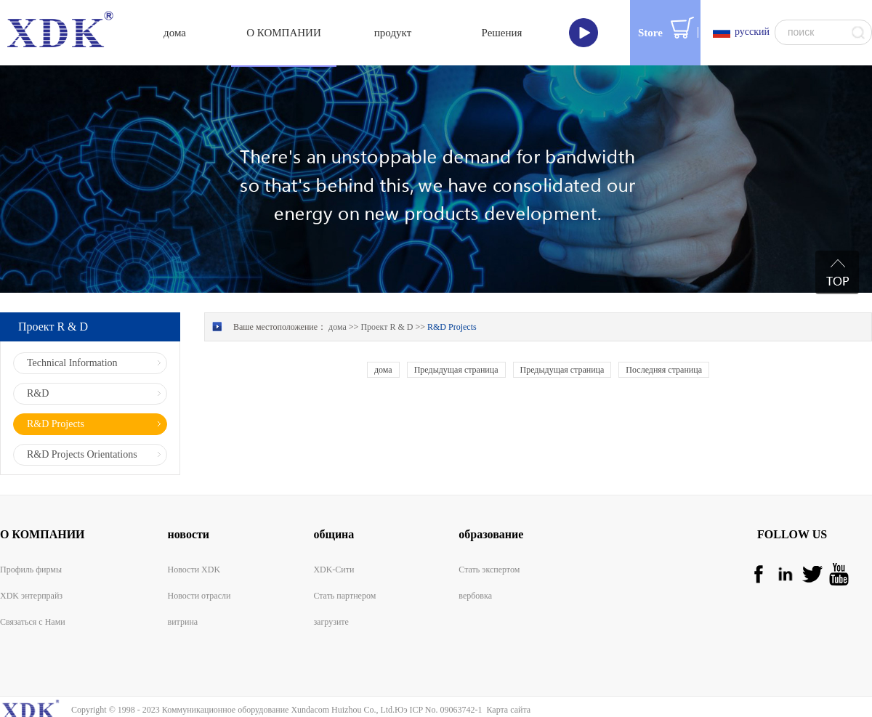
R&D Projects (452, 327)
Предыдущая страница (456, 370)
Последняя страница (664, 370)
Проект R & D (386, 327)
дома (175, 33)
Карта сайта (506, 710)
